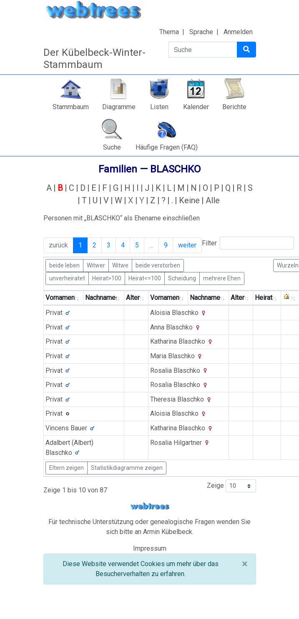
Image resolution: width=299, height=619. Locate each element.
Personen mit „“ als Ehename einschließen (121, 218)
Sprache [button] (201, 32)
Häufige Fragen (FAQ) (167, 147)
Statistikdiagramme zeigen (127, 467)
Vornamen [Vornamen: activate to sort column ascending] (60, 298)
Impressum (149, 548)
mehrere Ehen (222, 278)
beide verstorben (158, 265)
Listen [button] (159, 107)
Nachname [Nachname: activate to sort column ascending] (205, 298)
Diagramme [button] (119, 107)
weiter (187, 245)
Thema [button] (169, 32)
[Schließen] (245, 564)
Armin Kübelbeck (167, 532)
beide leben (64, 265)
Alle (213, 200)
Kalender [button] (196, 107)
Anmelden (238, 32)
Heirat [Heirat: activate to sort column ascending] (263, 298)
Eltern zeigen (66, 467)
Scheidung (182, 278)
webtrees (150, 506)
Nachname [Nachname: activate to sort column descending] (100, 298)
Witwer (96, 265)
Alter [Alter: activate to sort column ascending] (133, 298)
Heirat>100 (106, 278)
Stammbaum (71, 107)
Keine (189, 200)
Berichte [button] (234, 107)
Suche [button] (112, 147)
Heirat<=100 (144, 278)
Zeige (231, 485)
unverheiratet (67, 278)
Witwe (120, 265)
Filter (248, 243)
